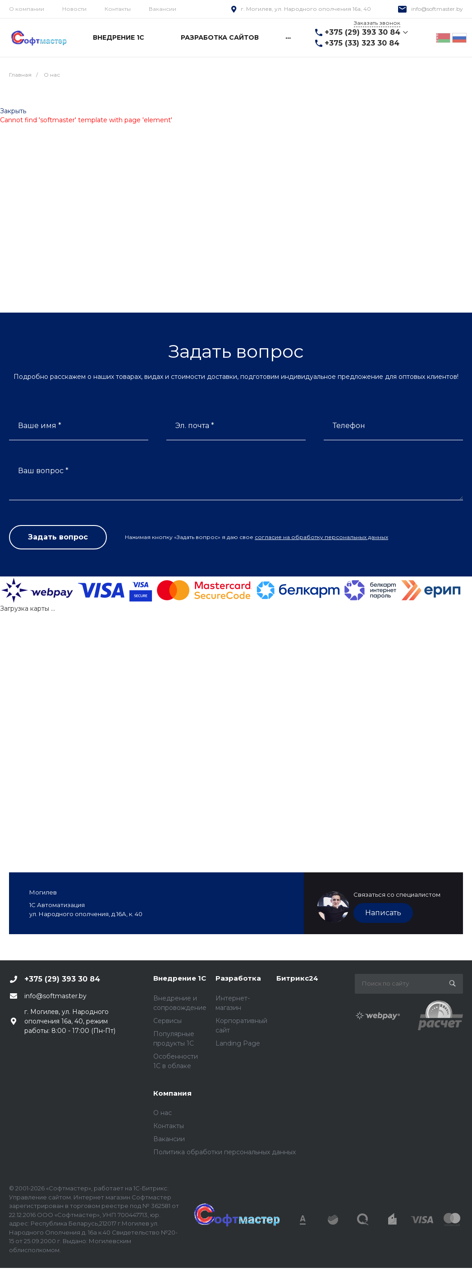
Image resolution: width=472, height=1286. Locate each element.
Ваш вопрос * (43, 470)
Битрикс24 (297, 978)
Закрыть (13, 111)
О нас (162, 1113)
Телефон (349, 425)
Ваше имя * (39, 425)
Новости (74, 8)
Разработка (238, 978)
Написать (383, 912)
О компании (26, 8)
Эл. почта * (194, 425)
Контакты (118, 8)
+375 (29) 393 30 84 (362, 32)
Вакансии (162, 8)
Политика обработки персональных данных (224, 1152)
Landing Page (237, 1043)
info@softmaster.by (437, 8)
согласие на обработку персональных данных (321, 537)
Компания (172, 1093)
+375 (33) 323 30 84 (362, 43)
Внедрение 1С (179, 978)
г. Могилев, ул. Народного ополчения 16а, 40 (306, 8)
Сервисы (167, 1021)
